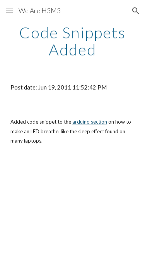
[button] (9, 10)
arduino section (89, 122)
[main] (72, 41)
